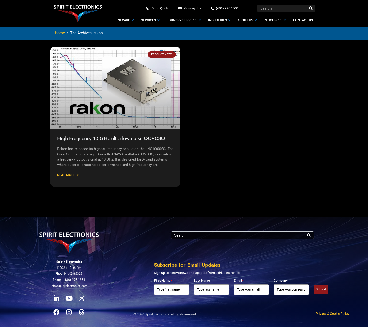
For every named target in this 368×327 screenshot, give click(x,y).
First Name (163, 280)
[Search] (310, 8)
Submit (321, 289)
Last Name (202, 280)
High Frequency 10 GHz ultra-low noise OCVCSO (111, 138)
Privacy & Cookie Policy (332, 313)
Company (281, 280)
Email (239, 280)
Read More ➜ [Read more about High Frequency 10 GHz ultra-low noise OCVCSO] (68, 175)
